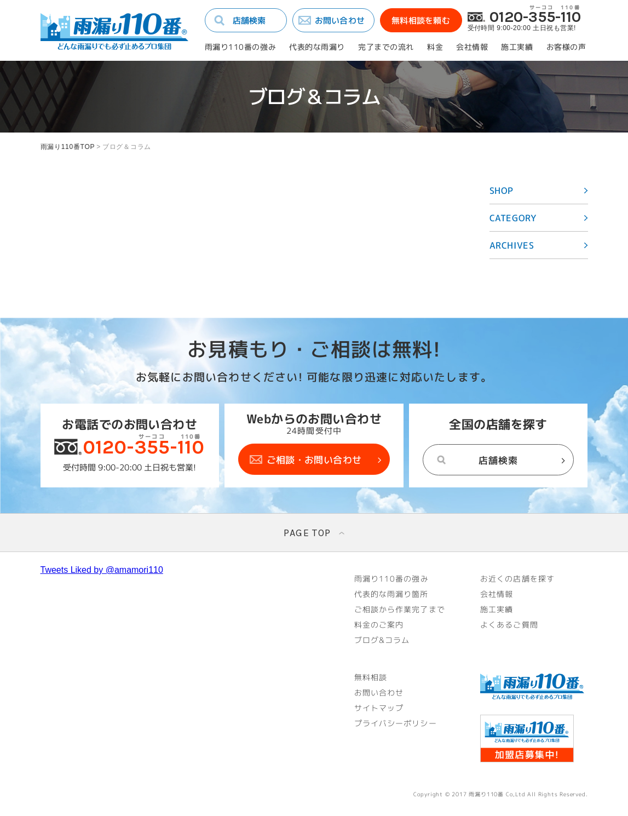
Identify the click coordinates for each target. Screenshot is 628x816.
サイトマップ (379, 708)
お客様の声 (566, 47)
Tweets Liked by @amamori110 (102, 570)
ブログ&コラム (382, 640)
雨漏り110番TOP (68, 146)
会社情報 (472, 47)
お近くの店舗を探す (517, 579)
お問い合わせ (340, 20)
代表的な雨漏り (317, 47)
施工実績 (517, 47)
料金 (435, 47)
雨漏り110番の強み (240, 47)
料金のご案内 (379, 625)
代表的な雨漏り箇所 (391, 594)
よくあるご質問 (509, 625)
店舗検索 (249, 20)
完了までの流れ (386, 47)
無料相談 (370, 677)
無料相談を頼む (420, 20)
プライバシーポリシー (395, 723)
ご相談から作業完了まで (399, 609)
